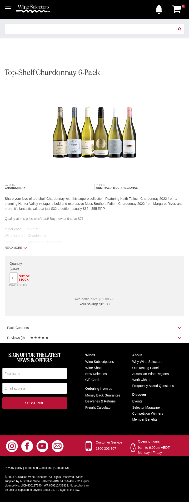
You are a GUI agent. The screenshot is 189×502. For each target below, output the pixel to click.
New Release (95, 374)
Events (137, 402)
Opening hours (149, 442)
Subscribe (34, 404)
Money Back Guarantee (102, 396)
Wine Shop (93, 368)
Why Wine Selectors (147, 362)
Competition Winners (147, 414)
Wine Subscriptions (99, 362)
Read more (16, 247)
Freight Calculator (98, 408)
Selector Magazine (146, 408)
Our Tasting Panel (145, 368)
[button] (160, 8)
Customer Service (109, 443)
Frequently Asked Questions (153, 386)
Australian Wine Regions (150, 374)
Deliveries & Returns (100, 402)
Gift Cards (92, 380)
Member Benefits (144, 420)
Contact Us (62, 468)
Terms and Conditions (38, 468)
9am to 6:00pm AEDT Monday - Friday (154, 450)
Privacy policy (13, 468)
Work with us (141, 380)
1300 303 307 (106, 449)
